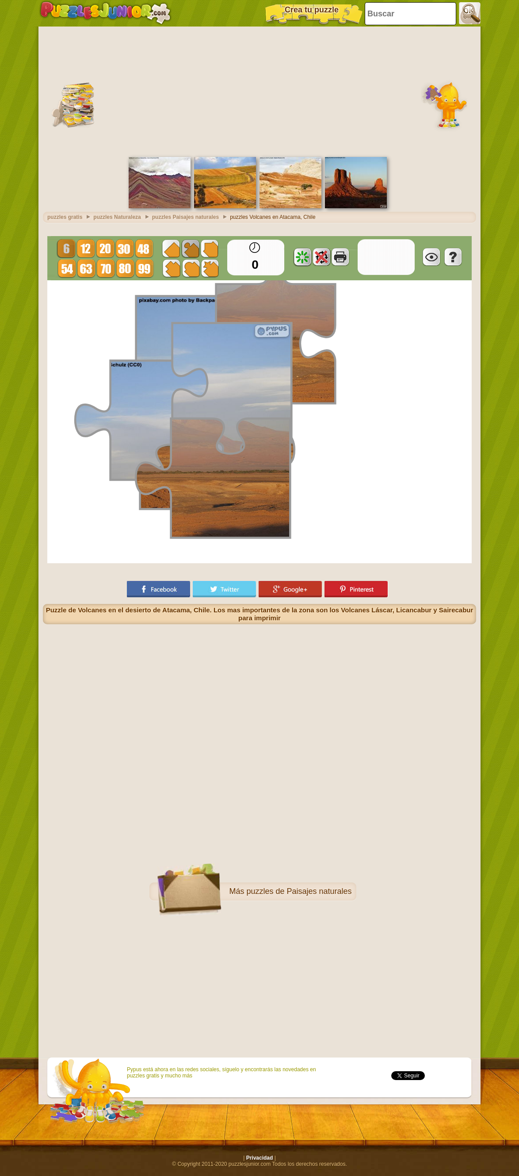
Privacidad (259, 1158)
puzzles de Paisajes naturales (298, 891)
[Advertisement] (259, 91)
